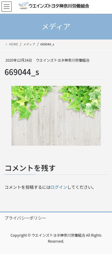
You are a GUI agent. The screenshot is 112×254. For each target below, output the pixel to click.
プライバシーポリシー (25, 218)
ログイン (58, 187)
